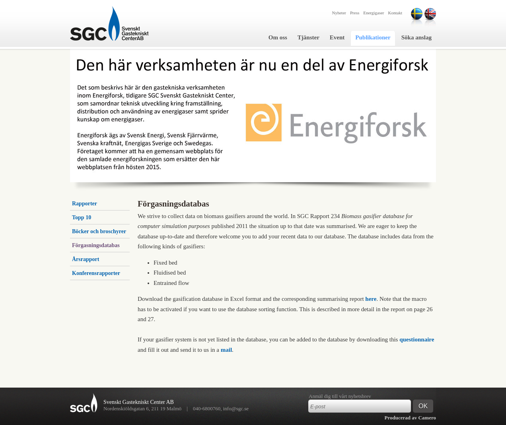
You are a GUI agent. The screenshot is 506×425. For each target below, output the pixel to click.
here (370, 299)
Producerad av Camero (410, 418)
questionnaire (416, 339)
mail (226, 350)
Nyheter (339, 12)
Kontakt (395, 12)
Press (354, 12)
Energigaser (373, 12)
